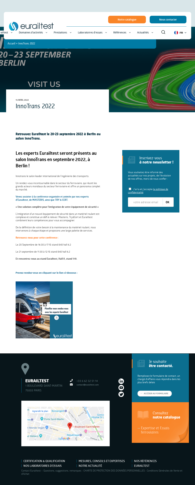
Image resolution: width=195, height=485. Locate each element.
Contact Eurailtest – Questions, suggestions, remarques (51, 470)
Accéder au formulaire (156, 393)
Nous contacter (168, 19)
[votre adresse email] (145, 202)
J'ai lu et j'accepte (148, 190)
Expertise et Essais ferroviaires (155, 430)
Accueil (11, 43)
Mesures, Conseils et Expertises (102, 461)
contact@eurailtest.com (88, 384)
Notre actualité (90, 465)
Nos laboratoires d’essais (42, 465)
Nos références (145, 461)
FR (180, 33)
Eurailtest (141, 465)
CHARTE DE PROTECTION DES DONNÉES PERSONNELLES (114, 470)
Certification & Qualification (44, 461)
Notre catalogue (127, 19)
